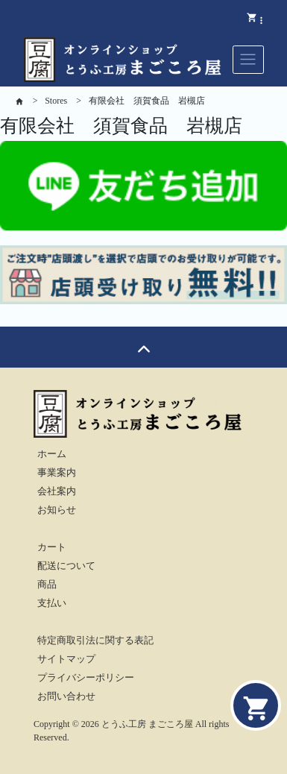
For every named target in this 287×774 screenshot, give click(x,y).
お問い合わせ (66, 696)
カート (51, 547)
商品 (47, 584)
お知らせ (56, 510)
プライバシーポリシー (85, 678)
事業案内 (56, 473)
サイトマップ (66, 659)
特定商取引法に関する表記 (95, 640)
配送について (66, 566)
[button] (261, 19)
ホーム (51, 454)
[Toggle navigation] (248, 59)
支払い (51, 603)
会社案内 (56, 491)
